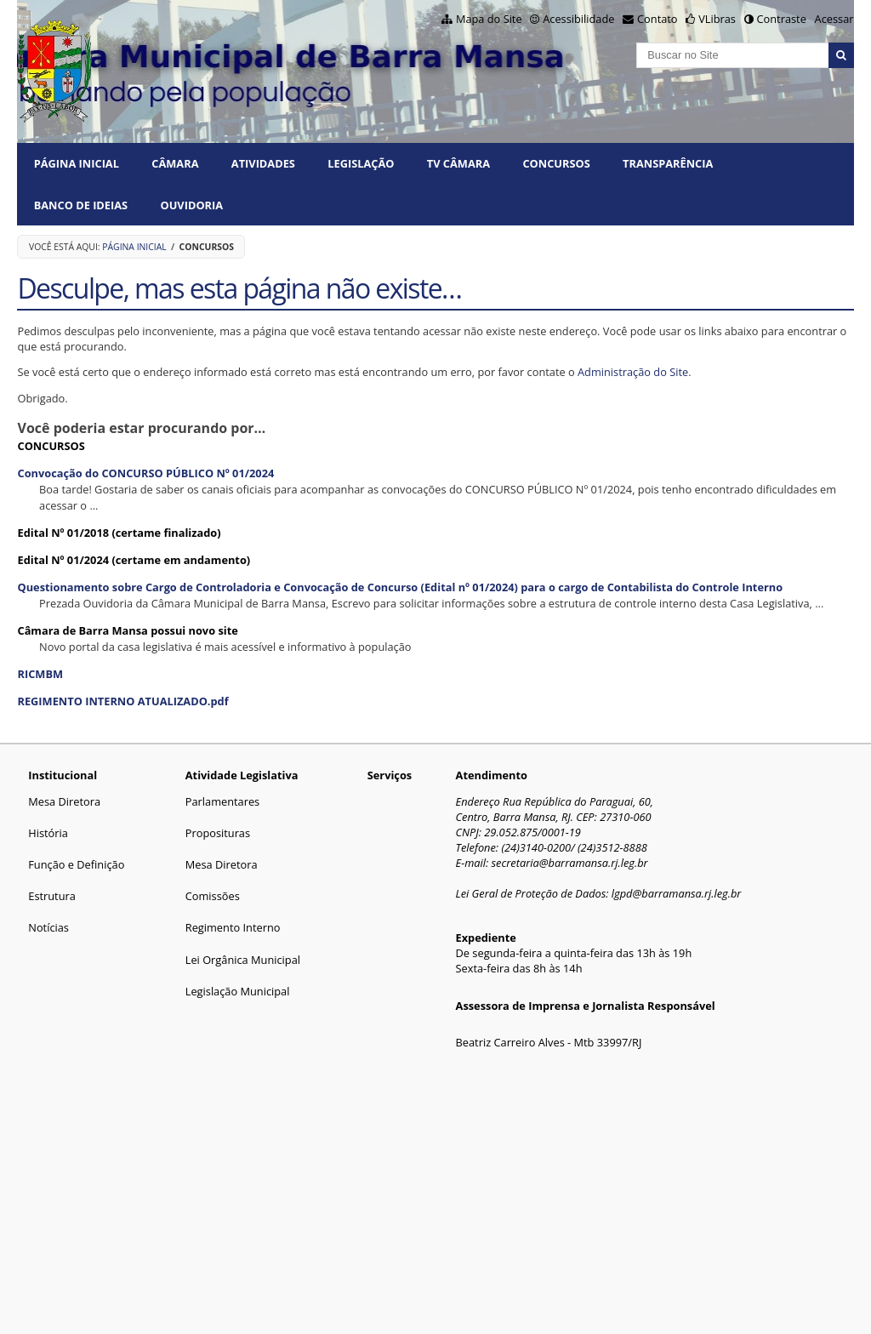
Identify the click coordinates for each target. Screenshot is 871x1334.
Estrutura (52, 896)
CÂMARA (174, 163)
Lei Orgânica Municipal (242, 959)
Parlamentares (222, 801)
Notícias (48, 927)
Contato (657, 18)
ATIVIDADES (263, 163)
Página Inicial (76, 163)
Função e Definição (76, 864)
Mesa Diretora (64, 801)
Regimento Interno (233, 927)
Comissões (212, 896)
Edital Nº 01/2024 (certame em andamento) (133, 559)
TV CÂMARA (458, 163)
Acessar (834, 18)
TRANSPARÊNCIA (668, 163)
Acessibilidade (578, 18)
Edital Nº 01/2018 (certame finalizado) (118, 532)
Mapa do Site (489, 18)
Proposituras (217, 833)
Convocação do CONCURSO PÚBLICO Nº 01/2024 (145, 473)
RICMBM (40, 673)
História (48, 833)
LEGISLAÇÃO (360, 163)
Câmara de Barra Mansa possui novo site (127, 630)
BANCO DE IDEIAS (81, 205)
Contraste (781, 18)
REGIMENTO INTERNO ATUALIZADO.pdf (122, 701)
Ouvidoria (192, 205)
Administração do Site (633, 371)
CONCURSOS (555, 163)
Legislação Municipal (237, 991)
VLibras (717, 18)
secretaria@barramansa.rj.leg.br (570, 862)
